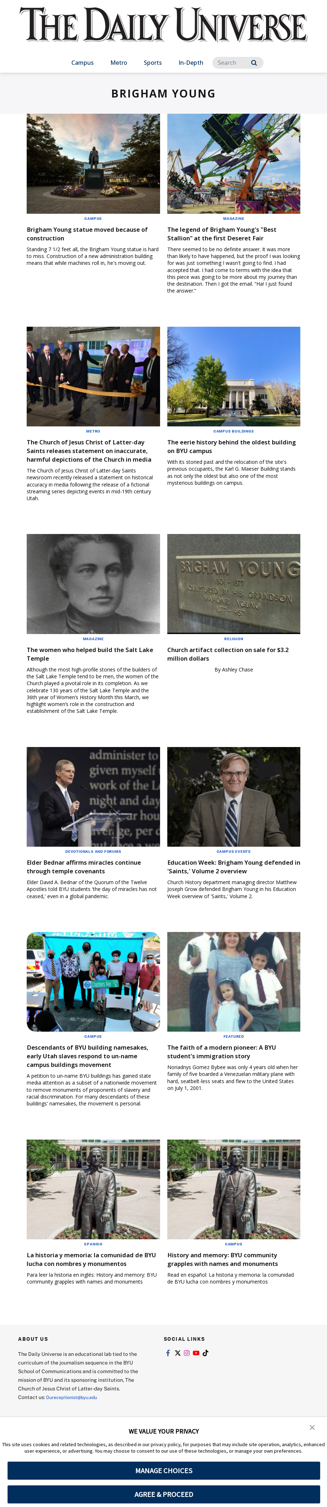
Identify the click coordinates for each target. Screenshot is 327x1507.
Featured (234, 1062)
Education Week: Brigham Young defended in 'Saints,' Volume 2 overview (226, 887)
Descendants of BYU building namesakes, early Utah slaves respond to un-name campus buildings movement (80, 1086)
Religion (233, 656)
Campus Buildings (233, 440)
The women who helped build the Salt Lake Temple (87, 671)
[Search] (238, 62)
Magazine (233, 218)
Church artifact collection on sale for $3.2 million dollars (233, 671)
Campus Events (234, 868)
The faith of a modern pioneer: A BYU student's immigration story (226, 1077)
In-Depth (190, 63)
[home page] (163, 32)
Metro (118, 63)
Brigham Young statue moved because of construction (81, 233)
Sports (153, 63)
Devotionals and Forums (93, 868)
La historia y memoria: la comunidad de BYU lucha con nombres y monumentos (92, 1297)
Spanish (93, 1278)
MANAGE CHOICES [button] (164, 1471)
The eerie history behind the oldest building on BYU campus (230, 454)
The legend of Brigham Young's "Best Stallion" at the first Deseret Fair (228, 237)
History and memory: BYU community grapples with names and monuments (226, 1297)
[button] (312, 1427)
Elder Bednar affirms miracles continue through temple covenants (92, 883)
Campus (82, 63)
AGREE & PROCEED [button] (164, 1494)
